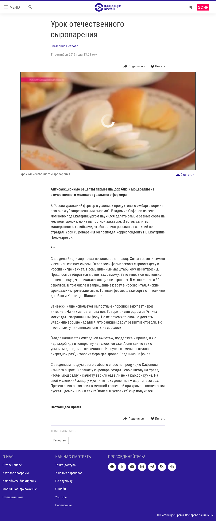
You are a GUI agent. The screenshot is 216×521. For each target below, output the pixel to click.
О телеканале (12, 465)
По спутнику (64, 481)
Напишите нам (13, 497)
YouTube (61, 497)
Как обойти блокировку (19, 481)
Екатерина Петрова (64, 46)
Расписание (63, 505)
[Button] (134, 66)
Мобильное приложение (20, 489)
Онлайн (60, 489)
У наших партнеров (68, 473)
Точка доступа (65, 465)
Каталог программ (16, 473)
